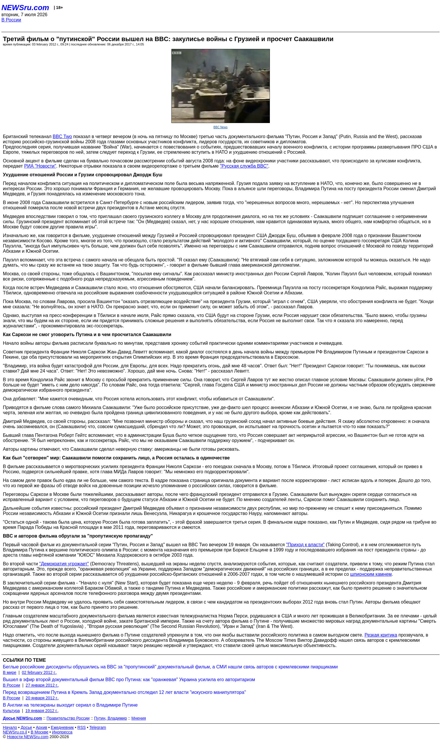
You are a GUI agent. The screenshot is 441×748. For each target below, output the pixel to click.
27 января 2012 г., (42, 685)
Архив (41, 727)
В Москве (39, 732)
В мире (9, 672)
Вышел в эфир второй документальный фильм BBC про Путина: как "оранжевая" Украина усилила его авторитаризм (129, 679)
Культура (11, 710)
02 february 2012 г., (39, 672)
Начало (10, 727)
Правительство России (68, 718)
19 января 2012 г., (41, 710)
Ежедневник (62, 727)
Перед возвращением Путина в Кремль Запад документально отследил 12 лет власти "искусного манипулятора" (124, 692)
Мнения (138, 718)
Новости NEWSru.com (27, 736)
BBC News (220, 127)
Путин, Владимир (110, 718)
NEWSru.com (25, 7)
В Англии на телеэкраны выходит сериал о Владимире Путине (70, 705)
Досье (26, 727)
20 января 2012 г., (42, 698)
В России (11, 19)
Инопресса (62, 732)
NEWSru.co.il (15, 732)
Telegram (97, 727)
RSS (81, 727)
